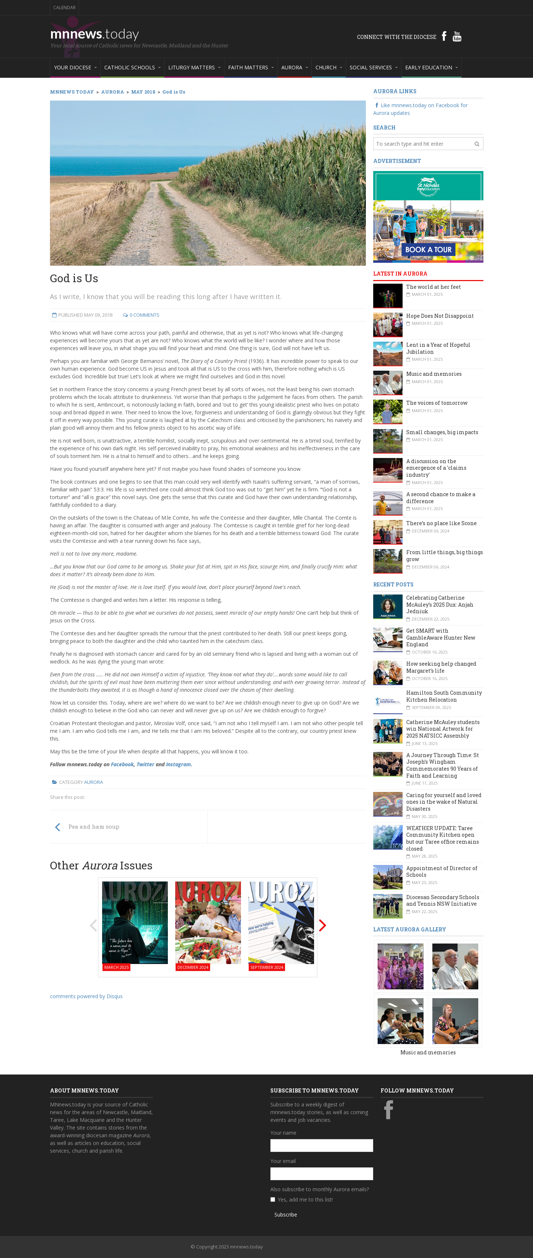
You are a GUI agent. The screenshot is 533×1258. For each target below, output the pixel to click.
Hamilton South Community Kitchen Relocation (444, 696)
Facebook (122, 764)
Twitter (145, 764)
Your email (283, 1160)
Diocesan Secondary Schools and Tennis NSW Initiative (442, 901)
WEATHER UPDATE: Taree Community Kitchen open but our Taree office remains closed (442, 838)
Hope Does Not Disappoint (440, 315)
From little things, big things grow (444, 556)
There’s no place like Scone (441, 523)
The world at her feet (433, 286)
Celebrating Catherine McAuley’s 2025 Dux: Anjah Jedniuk (439, 604)
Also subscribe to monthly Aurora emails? (319, 1189)
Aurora (93, 782)
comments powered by (86, 996)
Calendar (64, 7)
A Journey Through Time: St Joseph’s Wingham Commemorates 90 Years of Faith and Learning (442, 765)
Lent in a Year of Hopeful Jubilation (438, 348)
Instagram (178, 764)
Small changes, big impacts (442, 432)
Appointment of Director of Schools (442, 872)
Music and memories (434, 373)
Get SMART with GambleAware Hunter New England (440, 637)
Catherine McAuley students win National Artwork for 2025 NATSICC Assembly (443, 729)
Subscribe (285, 1214)
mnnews (94, 33)
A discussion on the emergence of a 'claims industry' (436, 468)
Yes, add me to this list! (305, 1199)
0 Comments (144, 315)
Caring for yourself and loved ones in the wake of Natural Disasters (444, 802)
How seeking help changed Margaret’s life (441, 667)
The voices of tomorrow (437, 402)
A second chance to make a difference (440, 498)
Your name (283, 1132)
